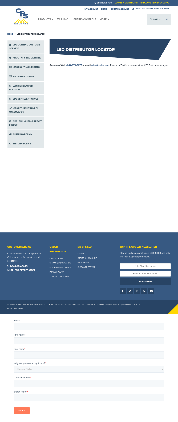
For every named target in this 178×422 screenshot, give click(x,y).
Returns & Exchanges (60, 267)
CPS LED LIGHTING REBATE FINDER (25, 123)
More (104, 19)
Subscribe (145, 281)
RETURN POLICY (20, 143)
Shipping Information (60, 263)
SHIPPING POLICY (20, 134)
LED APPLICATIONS (21, 76)
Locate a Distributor (126, 3)
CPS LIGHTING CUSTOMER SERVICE (25, 46)
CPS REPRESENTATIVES (23, 99)
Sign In (81, 254)
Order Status (56, 258)
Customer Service (86, 267)
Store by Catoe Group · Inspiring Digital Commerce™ (70, 305)
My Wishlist (83, 263)
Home (10, 34)
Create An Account (87, 258)
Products (45, 19)
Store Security (129, 305)
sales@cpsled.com (100, 65)
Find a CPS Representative (154, 3)
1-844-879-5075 (74, 65)
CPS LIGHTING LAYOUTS (24, 67)
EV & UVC (62, 19)
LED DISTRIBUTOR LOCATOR (21, 88)
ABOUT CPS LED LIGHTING (25, 57)
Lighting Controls (84, 19)
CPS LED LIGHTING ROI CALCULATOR (23, 110)
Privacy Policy (57, 272)
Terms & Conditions (59, 276)
